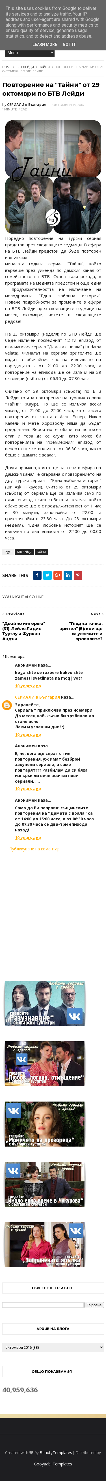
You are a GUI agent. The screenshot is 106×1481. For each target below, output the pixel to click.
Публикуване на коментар (34, 849)
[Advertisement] (53, 913)
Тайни (45, 67)
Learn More (45, 44)
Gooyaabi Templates (53, 1464)
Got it (69, 44)
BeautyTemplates (56, 1452)
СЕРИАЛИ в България (37, 697)
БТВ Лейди (25, 67)
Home (7, 67)
